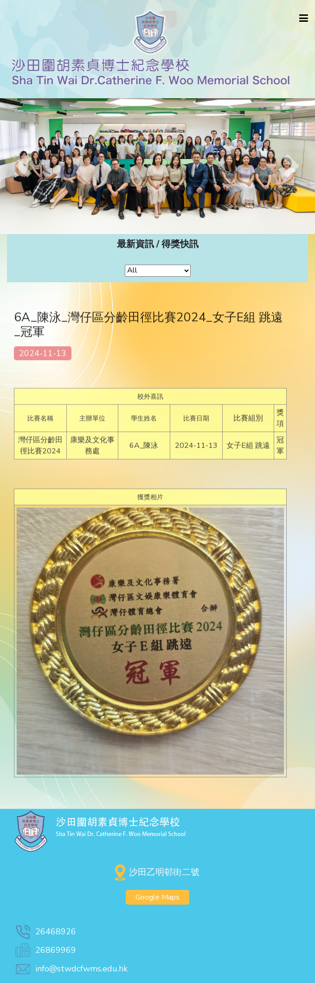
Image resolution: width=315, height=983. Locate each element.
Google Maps (157, 897)
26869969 (45, 950)
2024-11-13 (42, 356)
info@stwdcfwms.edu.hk (71, 968)
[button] (23, 166)
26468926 (45, 931)
